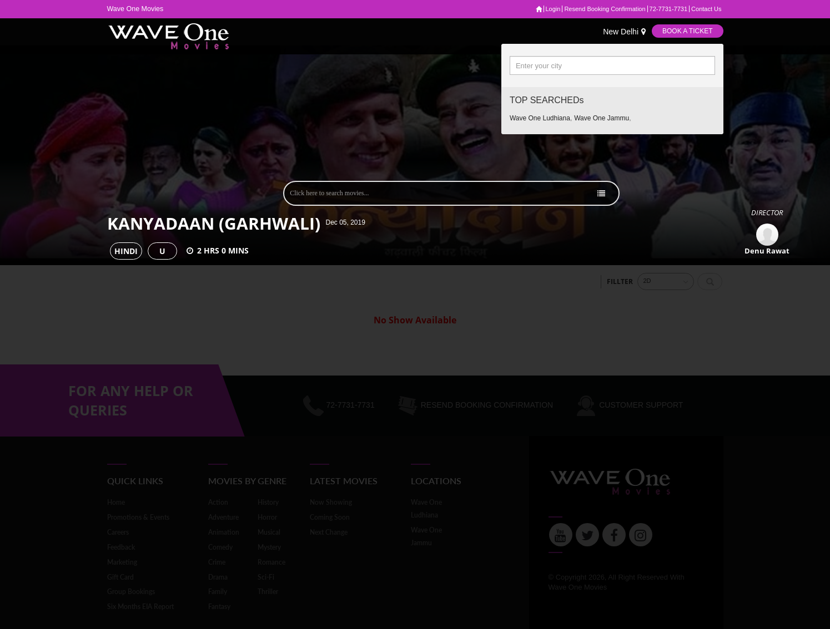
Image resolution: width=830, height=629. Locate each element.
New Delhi (624, 31)
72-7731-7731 (669, 9)
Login (553, 9)
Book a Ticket (687, 31)
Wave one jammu (601, 118)
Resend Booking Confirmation (604, 9)
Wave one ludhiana (540, 118)
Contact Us (706, 9)
